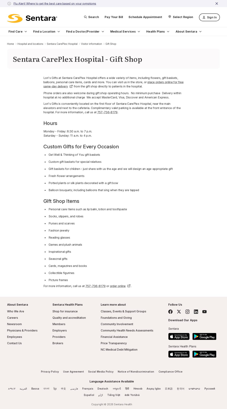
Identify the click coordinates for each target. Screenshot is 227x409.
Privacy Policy (50, 371)
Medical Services (123, 31)
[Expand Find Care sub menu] (25, 31)
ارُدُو (100, 394)
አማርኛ (11, 388)
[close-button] (217, 3)
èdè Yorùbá (132, 394)
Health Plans (155, 31)
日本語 (169, 388)
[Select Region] (180, 17)
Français (87, 388)
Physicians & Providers (22, 330)
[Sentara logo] (32, 18)
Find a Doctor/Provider (83, 31)
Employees (14, 337)
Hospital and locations (30, 43)
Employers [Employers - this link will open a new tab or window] (59, 330)
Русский (209, 388)
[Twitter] (179, 312)
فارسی (74, 388)
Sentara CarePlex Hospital (62, 43)
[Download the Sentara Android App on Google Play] (204, 335)
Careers (12, 317)
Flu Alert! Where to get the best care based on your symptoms (54, 3)
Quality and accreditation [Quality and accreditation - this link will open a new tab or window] (69, 317)
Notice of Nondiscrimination (136, 371)
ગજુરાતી (117, 388)
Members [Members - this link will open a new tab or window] (58, 324)
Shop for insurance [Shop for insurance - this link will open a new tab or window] (65, 311)
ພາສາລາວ (194, 388)
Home (10, 43)
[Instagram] (187, 312)
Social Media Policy (101, 371)
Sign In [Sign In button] (209, 17)
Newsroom (14, 324)
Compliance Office (170, 371)
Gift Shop (111, 43)
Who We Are (15, 311)
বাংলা (46, 388)
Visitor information (91, 43)
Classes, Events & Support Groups (123, 311)
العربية (23, 388)
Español (89, 394)
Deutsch (103, 388)
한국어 (180, 388)
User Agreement (73, 371)
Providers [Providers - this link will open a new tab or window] (58, 337)
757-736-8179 (107, 112)
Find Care (16, 31)
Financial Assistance (114, 337)
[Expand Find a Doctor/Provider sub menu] (103, 31)
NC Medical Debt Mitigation (119, 349)
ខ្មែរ (55, 388)
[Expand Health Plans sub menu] (168, 31)
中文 (63, 388)
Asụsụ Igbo (154, 388)
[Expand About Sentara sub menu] (200, 31)
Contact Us (14, 343)
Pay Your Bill (114, 17)
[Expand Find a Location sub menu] (58, 31)
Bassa (35, 388)
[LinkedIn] (196, 312)
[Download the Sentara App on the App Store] (179, 335)
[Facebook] (170, 312)
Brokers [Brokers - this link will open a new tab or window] (57, 343)
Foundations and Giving (116, 317)
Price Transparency (114, 343)
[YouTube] (204, 311)
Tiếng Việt (113, 394)
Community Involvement (117, 324)
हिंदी (127, 388)
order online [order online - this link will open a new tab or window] (120, 286)
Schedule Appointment (145, 17)
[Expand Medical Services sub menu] (139, 31)
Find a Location (44, 31)
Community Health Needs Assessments (127, 330)
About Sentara (186, 31)
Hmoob (138, 388)
